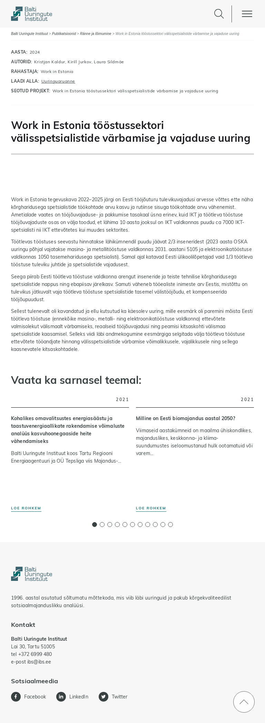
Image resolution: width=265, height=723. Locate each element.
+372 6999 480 (35, 654)
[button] (94, 524)
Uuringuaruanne (58, 81)
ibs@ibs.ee (39, 662)
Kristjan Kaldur (49, 61)
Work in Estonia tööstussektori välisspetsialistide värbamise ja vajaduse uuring (135, 90)
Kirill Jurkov (79, 61)
